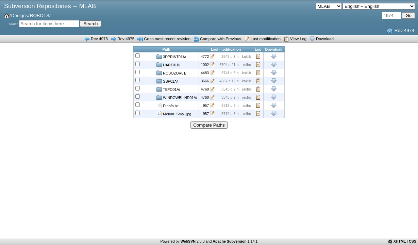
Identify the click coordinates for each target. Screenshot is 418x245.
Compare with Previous (220, 38)
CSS (412, 241)
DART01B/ (168, 64)
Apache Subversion (230, 241)
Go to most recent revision (167, 38)
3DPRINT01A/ (171, 56)
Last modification (266, 38)
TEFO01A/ (168, 89)
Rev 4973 (99, 38)
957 (206, 105)
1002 (205, 65)
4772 (205, 56)
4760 (205, 89)
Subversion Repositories (37, 6)
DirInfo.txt (167, 105)
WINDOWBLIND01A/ (176, 97)
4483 (205, 73)
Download (325, 38)
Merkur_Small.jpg (173, 113)
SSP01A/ (167, 81)
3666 (205, 81)
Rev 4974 (404, 30)
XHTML (400, 241)
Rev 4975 (125, 38)
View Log (298, 38)
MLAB (87, 6)
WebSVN (188, 241)
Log (258, 56)
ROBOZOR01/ (171, 73)
